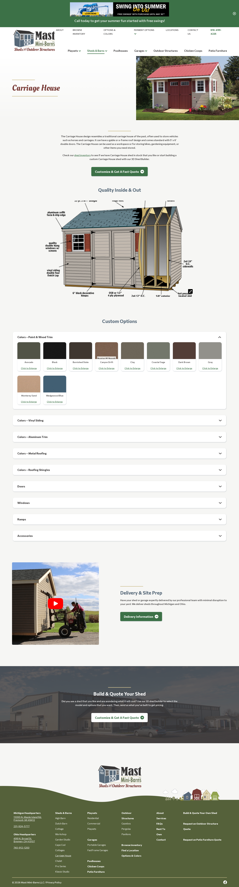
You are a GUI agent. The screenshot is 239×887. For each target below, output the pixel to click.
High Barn (60, 818)
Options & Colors (131, 855)
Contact (161, 839)
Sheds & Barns (95, 50)
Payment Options (144, 30)
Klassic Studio (62, 871)
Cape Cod (60, 844)
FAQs (159, 823)
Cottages (60, 850)
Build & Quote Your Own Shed (200, 812)
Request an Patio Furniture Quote (202, 839)
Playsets (73, 50)
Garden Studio (62, 839)
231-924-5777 (22, 826)
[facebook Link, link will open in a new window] (225, 882)
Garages (139, 50)
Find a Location (130, 850)
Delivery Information (138, 616)
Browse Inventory (131, 844)
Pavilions (126, 834)
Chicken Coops (193, 50)
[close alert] (234, 13)
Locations (172, 30)
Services (161, 818)
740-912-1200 (21, 847)
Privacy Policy (53, 882)
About (60, 30)
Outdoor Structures (165, 50)
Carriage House (63, 855)
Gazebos (126, 823)
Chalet (58, 861)
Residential (93, 818)
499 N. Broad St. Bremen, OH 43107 (24, 840)
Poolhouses (121, 50)
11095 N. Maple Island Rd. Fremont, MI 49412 (28, 818)
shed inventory (82, 155)
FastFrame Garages (97, 850)
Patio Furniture (218, 50)
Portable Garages (96, 844)
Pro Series (60, 866)
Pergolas (126, 828)
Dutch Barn (61, 823)
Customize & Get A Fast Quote (117, 171)
